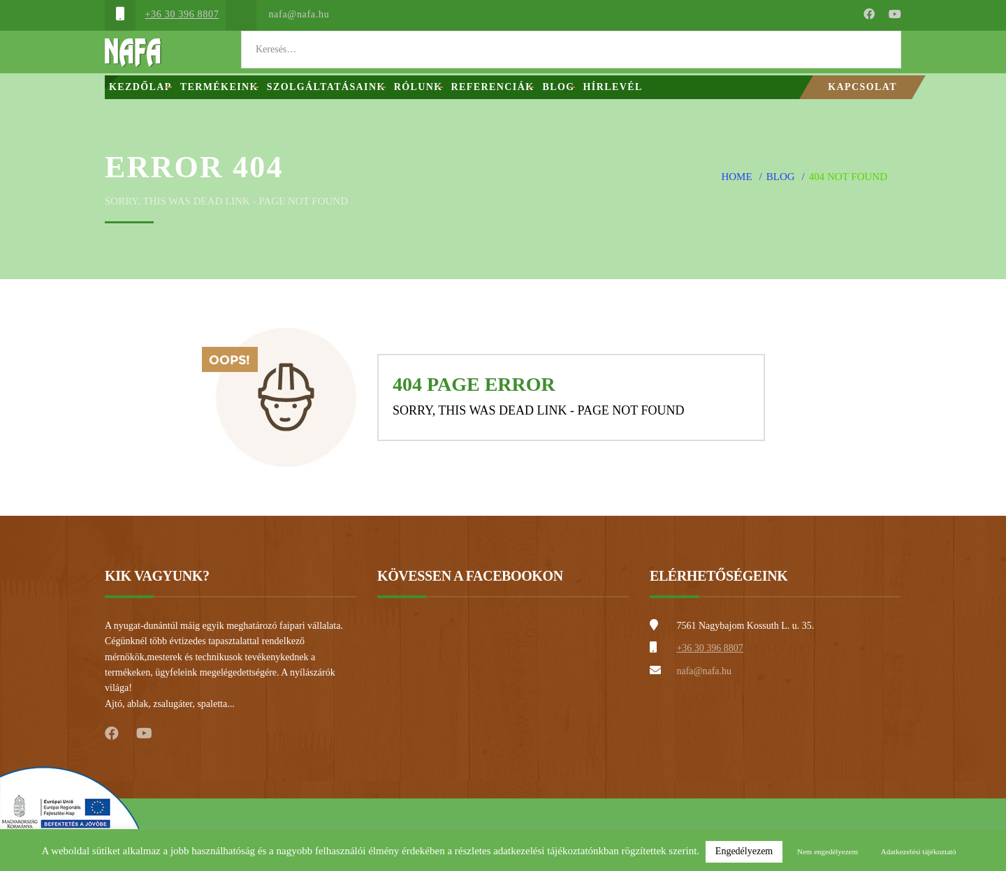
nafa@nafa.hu (298, 14)
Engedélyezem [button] (744, 851)
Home (736, 176)
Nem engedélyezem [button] (827, 851)
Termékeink (219, 87)
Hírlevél (613, 87)
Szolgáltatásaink (326, 87)
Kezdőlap (140, 87)
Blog (558, 87)
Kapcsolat (862, 87)
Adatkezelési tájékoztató (918, 851)
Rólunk (418, 87)
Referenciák (492, 87)
